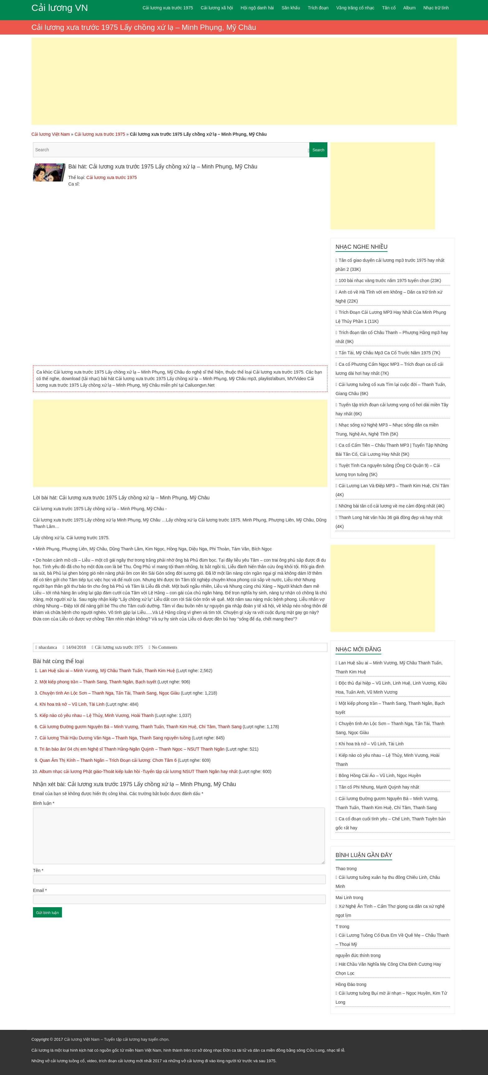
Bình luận (43, 803)
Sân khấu (291, 7)
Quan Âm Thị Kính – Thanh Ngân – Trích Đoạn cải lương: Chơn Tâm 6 (109, 760)
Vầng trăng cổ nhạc (355, 7)
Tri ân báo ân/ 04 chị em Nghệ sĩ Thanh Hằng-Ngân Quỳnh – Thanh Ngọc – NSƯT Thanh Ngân (133, 749)
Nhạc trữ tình (436, 7)
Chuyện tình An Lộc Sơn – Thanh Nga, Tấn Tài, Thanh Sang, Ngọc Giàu (110, 693)
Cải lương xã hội (217, 7)
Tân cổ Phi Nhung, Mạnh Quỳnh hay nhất (379, 787)
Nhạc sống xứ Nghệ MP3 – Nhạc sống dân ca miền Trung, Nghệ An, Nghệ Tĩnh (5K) (387, 429)
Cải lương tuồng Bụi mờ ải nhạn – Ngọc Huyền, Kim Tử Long (391, 998)
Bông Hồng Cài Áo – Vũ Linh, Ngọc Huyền (380, 775)
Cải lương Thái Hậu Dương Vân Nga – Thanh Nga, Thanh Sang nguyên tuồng (116, 737)
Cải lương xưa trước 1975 (168, 7)
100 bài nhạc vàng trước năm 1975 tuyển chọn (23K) (390, 280)
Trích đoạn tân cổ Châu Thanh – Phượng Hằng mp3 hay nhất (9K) (392, 337)
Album (409, 7)
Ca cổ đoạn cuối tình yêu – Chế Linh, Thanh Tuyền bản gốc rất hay (391, 823)
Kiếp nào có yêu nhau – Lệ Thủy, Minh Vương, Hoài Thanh (97, 715)
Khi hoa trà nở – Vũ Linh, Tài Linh (73, 704)
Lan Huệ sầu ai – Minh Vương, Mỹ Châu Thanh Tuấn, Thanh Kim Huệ (108, 670)
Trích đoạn (318, 7)
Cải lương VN (59, 7)
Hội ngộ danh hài (257, 7)
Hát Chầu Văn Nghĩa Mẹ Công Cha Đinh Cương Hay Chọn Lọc (388, 969)
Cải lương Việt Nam (50, 134)
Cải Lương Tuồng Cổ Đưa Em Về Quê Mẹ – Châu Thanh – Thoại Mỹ (392, 940)
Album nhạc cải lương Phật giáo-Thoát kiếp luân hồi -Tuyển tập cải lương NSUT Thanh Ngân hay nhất (139, 771)
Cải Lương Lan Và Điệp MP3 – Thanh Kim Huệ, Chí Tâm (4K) (392, 490)
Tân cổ (389, 7)
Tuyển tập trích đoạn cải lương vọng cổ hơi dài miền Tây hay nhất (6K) (392, 409)
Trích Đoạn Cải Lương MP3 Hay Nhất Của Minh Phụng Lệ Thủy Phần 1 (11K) (391, 317)
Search (318, 150)
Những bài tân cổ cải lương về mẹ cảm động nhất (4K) (391, 505)
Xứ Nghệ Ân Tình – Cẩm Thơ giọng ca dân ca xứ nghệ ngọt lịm (390, 911)
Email (40, 890)
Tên (38, 870)
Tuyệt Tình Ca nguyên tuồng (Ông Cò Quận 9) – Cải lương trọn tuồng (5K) (388, 470)
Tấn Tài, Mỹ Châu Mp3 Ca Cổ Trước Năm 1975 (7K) (389, 352)
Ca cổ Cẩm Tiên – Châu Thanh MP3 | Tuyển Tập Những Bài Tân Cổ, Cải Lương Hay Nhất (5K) (392, 450)
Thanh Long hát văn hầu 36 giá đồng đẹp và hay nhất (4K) (389, 522)
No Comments (164, 647)
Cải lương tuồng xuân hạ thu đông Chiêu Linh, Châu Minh (388, 882)
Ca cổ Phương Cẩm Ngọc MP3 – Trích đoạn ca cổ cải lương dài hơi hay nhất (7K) (389, 369)
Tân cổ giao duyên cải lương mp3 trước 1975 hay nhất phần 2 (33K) (390, 265)
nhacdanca (48, 647)
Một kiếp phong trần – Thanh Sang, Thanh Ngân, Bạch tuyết (98, 681)
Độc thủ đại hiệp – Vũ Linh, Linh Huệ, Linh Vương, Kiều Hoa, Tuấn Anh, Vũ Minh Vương (391, 688)
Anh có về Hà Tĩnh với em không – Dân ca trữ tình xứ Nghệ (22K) (389, 297)
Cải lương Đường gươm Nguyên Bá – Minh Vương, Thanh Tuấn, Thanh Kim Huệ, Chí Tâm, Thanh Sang (141, 726)
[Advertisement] (244, 81)
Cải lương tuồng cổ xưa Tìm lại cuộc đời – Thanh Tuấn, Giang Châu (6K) (391, 389)
